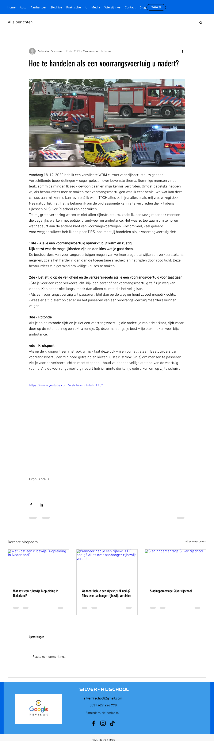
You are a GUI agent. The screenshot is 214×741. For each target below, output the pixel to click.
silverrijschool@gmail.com (103, 699)
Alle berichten (20, 22)
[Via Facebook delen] (31, 505)
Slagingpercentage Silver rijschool (171, 591)
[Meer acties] (182, 51)
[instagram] (103, 723)
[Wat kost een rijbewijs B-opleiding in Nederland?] (38, 567)
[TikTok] (112, 723)
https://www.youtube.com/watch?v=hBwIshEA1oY (66, 385)
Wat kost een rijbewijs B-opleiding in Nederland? (35, 593)
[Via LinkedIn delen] (41, 505)
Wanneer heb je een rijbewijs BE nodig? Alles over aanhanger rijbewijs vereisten (106, 593)
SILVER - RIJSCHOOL (104, 689)
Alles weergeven (195, 541)
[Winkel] (156, 7)
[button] (201, 22)
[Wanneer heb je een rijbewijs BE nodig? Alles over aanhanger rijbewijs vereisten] (107, 567)
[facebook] (93, 723)
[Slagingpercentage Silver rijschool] (175, 567)
